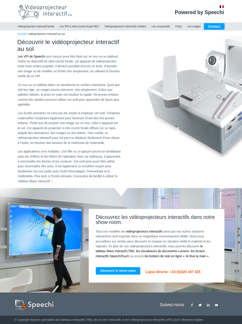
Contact (214, 26)
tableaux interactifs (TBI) (76, 319)
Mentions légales (192, 319)
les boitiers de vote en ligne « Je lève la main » (177, 256)
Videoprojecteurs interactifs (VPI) (151, 319)
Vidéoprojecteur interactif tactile (36, 26)
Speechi (35, 319)
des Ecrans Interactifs (107, 319)
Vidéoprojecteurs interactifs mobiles (125, 26)
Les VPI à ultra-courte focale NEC (79, 26)
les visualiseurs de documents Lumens (162, 251)
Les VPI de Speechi (31, 56)
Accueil (22, 33)
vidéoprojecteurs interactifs (144, 231)
